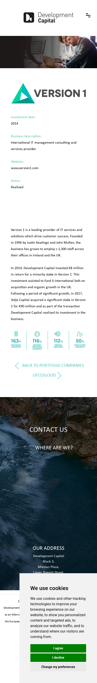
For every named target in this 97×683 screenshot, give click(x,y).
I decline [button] (58, 657)
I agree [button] (58, 648)
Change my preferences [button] (58, 667)
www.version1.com (25, 167)
